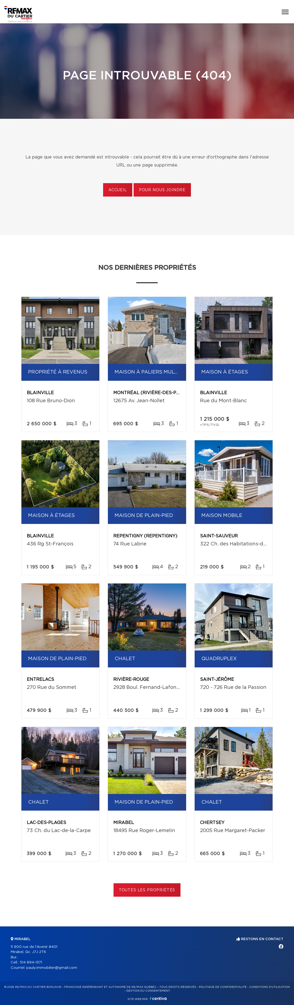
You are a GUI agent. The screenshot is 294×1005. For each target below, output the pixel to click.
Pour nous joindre (162, 190)
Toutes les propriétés (147, 890)
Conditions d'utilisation (269, 987)
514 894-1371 (31, 962)
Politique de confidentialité (223, 987)
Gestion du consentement (148, 990)
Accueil (117, 190)
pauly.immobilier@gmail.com (51, 968)
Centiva (158, 998)
